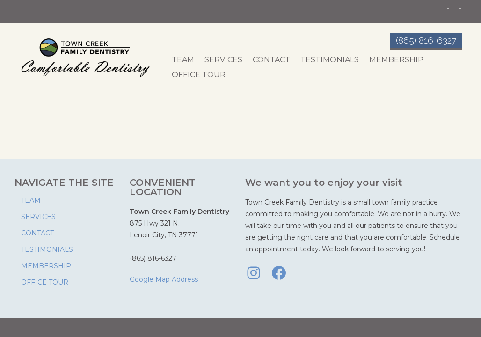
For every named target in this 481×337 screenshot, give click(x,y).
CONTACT (271, 59)
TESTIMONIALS (329, 59)
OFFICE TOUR (199, 74)
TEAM (183, 59)
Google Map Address (164, 279)
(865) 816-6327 (426, 40)
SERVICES (223, 59)
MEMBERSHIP (396, 59)
